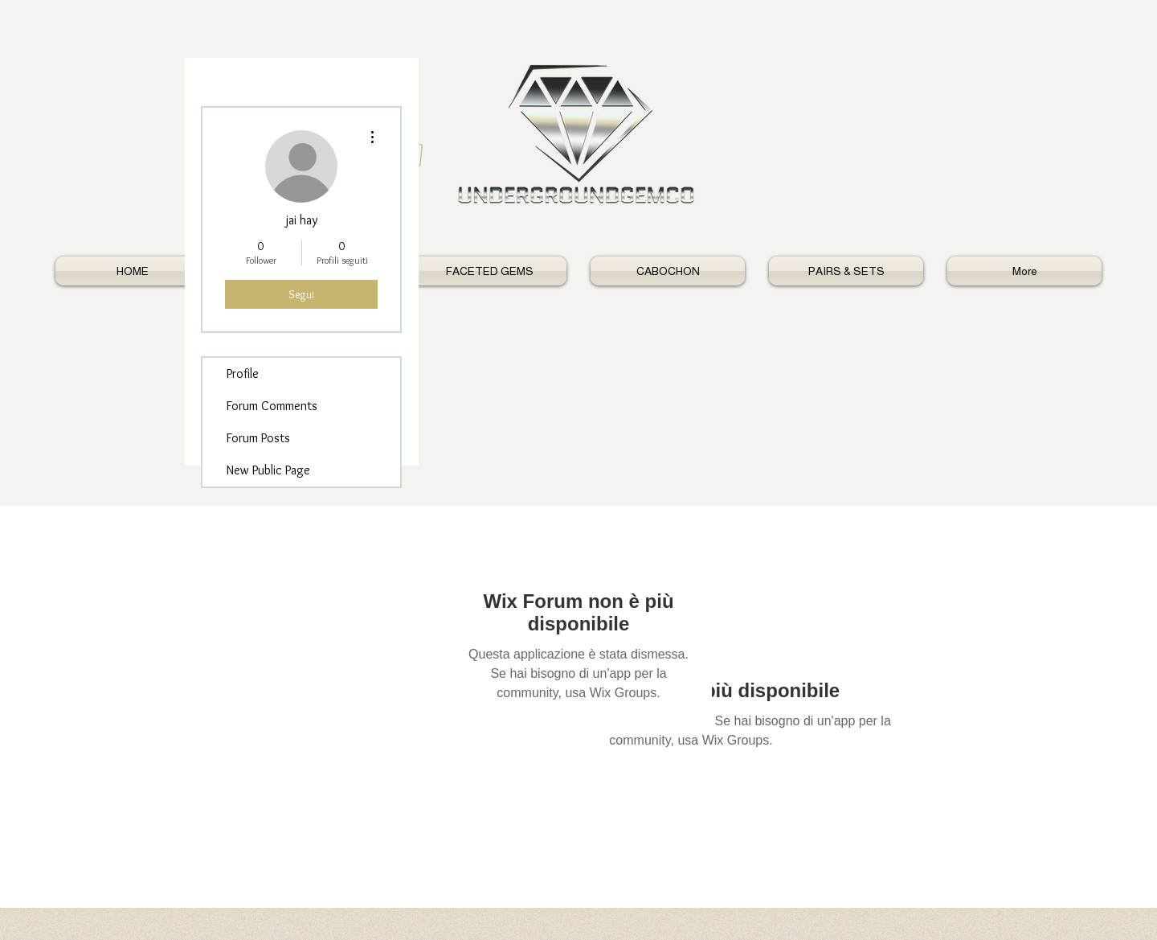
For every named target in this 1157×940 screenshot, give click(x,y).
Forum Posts (258, 437)
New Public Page (268, 470)
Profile (243, 373)
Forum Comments (272, 405)
